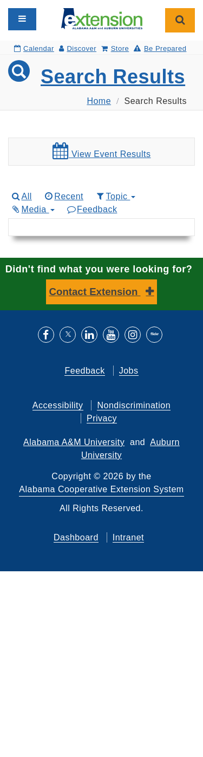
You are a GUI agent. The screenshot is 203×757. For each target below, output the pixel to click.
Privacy (102, 418)
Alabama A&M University (74, 442)
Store (115, 48)
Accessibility (57, 405)
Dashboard (76, 537)
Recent (63, 196)
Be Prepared (160, 48)
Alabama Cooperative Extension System (101, 489)
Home (99, 101)
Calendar (34, 48)
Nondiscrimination (134, 405)
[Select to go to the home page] (101, 18)
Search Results (113, 77)
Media (32, 209)
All (21, 196)
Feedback (91, 209)
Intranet (128, 537)
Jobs (129, 370)
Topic (115, 196)
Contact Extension (95, 291)
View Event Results (102, 151)
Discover (77, 48)
